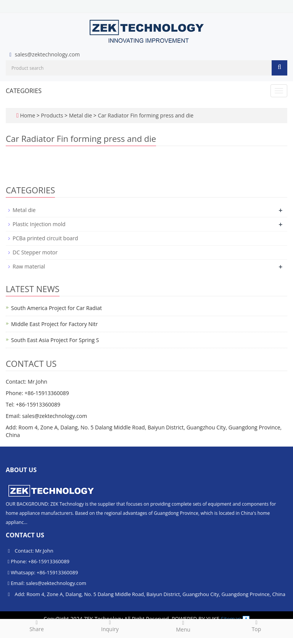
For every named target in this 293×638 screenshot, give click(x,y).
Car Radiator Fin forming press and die (145, 115)
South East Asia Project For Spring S (55, 340)
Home (27, 115)
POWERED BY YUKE (196, 618)
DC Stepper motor (35, 252)
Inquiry (109, 626)
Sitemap (231, 618)
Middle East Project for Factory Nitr (54, 324)
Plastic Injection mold (39, 224)
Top (256, 626)
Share (36, 626)
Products (52, 115)
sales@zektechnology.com (47, 54)
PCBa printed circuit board (45, 238)
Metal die (80, 115)
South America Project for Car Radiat (56, 308)
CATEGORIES (24, 91)
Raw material (29, 266)
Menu (183, 626)
